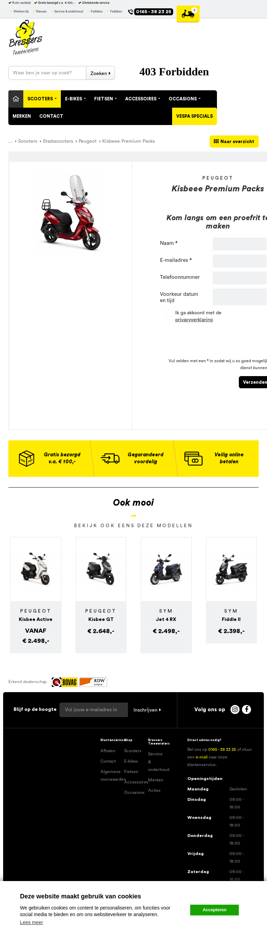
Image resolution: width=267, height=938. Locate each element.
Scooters (42, 99)
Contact (51, 116)
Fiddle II (231, 619)
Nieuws (41, 11)
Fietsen (105, 99)
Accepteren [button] (215, 909)
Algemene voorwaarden (109, 775)
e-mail (202, 757)
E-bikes (131, 761)
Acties (154, 790)
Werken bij (21, 11)
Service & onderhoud (68, 11)
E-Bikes (75, 99)
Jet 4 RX (166, 619)
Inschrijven (145, 710)
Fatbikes (97, 11)
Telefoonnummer (180, 277)
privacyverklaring (194, 319)
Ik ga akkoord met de (198, 316)
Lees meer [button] (31, 922)
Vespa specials (194, 116)
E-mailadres (174, 260)
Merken (22, 116)
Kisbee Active (35, 619)
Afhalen (107, 751)
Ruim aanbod (21, 3)
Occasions (185, 99)
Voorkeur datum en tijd (179, 297)
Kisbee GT (101, 619)
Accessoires (142, 99)
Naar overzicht (237, 141)
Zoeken (98, 73)
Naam (167, 243)
